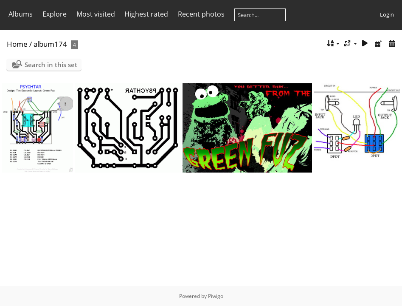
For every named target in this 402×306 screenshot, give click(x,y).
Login (387, 14)
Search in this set (51, 64)
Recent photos (201, 14)
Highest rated (146, 14)
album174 (50, 44)
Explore (54, 14)
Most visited (95, 14)
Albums (20, 14)
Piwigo (215, 296)
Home (17, 44)
